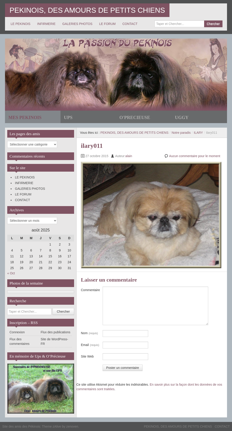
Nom (89, 333)
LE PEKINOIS (20, 24)
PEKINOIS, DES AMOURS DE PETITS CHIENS (87, 10)
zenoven (72, 426)
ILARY (198, 132)
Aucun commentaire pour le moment (194, 156)
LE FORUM (107, 24)
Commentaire (90, 290)
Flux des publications (55, 332)
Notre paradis (181, 132)
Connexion (17, 332)
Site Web (87, 356)
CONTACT (130, 24)
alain (128, 156)
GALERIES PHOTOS (77, 24)
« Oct (11, 273)
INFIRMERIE (46, 24)
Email (90, 345)
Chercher (213, 24)
